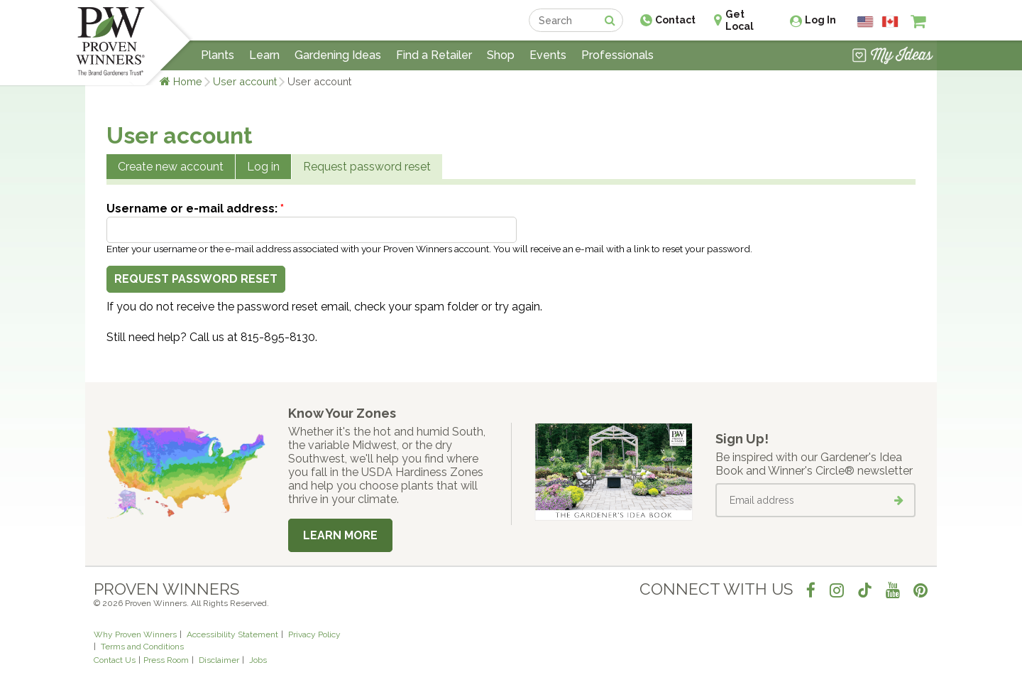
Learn (264, 55)
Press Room (166, 660)
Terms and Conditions (142, 647)
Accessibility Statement (232, 634)
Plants (217, 55)
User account (245, 81)
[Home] (110, 43)
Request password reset (367, 166)
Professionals (617, 55)
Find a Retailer (434, 55)
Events (547, 55)
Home (187, 81)
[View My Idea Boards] (892, 56)
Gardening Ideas (338, 55)
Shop (501, 55)
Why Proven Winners (135, 634)
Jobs (258, 660)
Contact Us (115, 660)
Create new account (171, 166)
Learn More (340, 535)
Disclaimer (219, 660)
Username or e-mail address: (195, 208)
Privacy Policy (314, 634)
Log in (263, 166)
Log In (820, 20)
